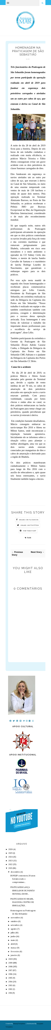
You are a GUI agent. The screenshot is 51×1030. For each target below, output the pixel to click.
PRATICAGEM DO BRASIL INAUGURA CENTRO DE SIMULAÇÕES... (22, 902)
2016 (10, 974)
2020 (10, 959)
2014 (10, 981)
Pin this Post (29, 531)
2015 (10, 978)
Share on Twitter (30, 525)
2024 (10, 857)
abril (13, 944)
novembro (15, 917)
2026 (10, 849)
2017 (10, 970)
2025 (10, 853)
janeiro (14, 955)
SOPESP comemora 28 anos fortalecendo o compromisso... (22, 878)
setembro (15, 925)
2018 (10, 966)
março (13, 948)
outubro (14, 921)
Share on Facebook (29, 520)
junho (13, 936)
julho (13, 932)
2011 (10, 993)
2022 (10, 864)
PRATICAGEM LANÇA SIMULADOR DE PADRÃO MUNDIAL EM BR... (22, 890)
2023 (10, 860)
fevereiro (15, 951)
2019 (10, 963)
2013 (10, 985)
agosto (14, 929)
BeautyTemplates (19, 1023)
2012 (10, 989)
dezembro (15, 872)
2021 (10, 868)
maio (13, 940)
